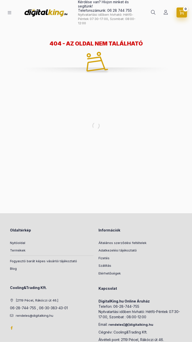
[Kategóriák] (9, 12)
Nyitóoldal (17, 243)
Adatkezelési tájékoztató (117, 250)
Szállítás (104, 266)
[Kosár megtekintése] (181, 13)
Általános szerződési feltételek (122, 243)
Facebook (11, 328)
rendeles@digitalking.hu (34, 316)
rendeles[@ (118, 324)
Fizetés (104, 258)
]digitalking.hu (140, 324)
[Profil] (166, 13)
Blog (13, 268)
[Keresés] (153, 13)
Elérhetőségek (109, 273)
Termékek (18, 250)
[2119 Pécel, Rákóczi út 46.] (37, 300)
